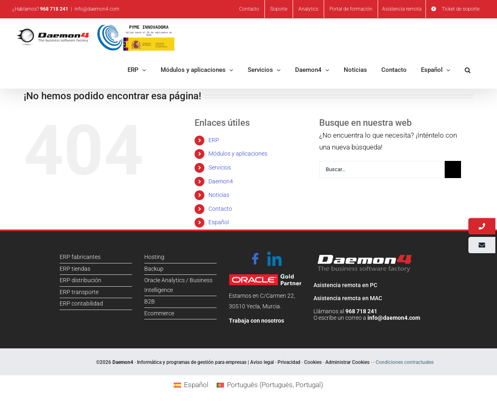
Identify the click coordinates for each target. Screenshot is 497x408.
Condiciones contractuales (405, 362)
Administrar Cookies (347, 362)
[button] (467, 69)
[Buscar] (453, 169)
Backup (153, 268)
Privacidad (289, 362)
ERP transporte (79, 292)
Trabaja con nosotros (256, 320)
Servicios (219, 167)
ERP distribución (80, 280)
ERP (213, 140)
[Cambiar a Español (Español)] (191, 385)
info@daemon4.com (96, 9)
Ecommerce (159, 313)
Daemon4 (220, 181)
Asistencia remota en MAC (347, 298)
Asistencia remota (401, 9)
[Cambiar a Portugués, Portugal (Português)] (270, 385)
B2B (149, 301)
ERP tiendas (75, 268)
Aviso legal (262, 362)
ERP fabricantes (80, 257)
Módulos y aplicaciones (237, 153)
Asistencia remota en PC (345, 285)
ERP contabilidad (81, 303)
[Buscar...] (390, 169)
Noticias (218, 195)
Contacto (220, 208)
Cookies (313, 362)
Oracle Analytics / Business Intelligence (178, 285)
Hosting (154, 257)
